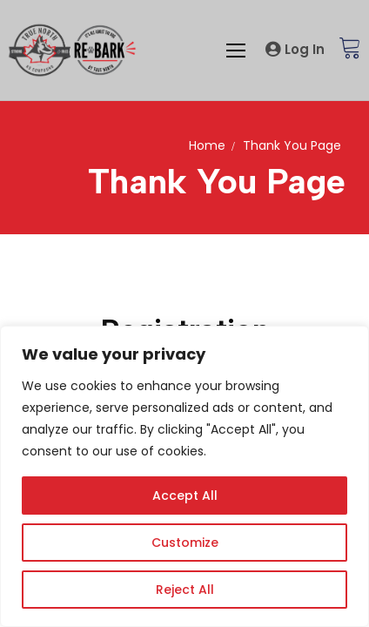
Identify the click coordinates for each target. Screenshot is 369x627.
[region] (184, 476)
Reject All (185, 589)
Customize (184, 542)
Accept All (185, 495)
